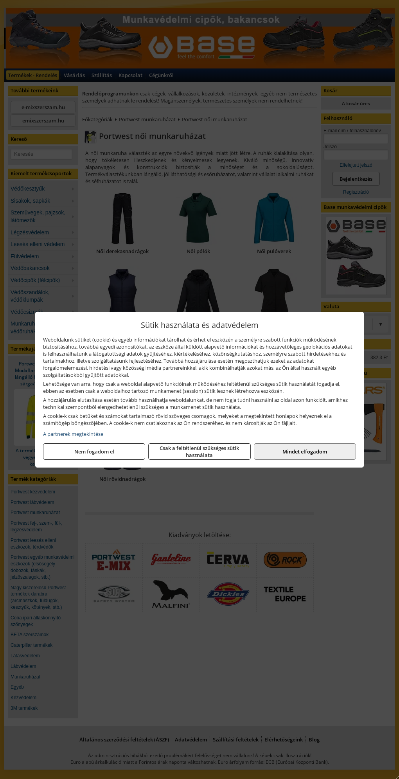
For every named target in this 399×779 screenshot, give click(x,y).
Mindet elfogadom (304, 451)
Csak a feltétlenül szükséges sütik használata (199, 451)
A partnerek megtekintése (73, 433)
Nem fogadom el (94, 451)
